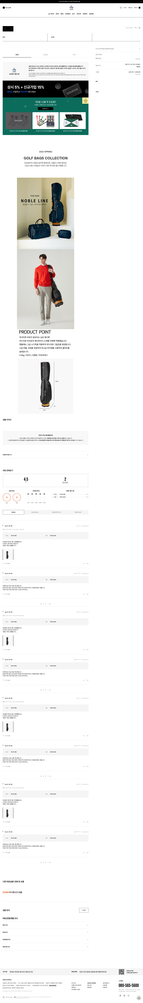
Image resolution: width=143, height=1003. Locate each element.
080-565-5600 (129, 985)
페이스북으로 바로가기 (120, 995)
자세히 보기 (137, 59)
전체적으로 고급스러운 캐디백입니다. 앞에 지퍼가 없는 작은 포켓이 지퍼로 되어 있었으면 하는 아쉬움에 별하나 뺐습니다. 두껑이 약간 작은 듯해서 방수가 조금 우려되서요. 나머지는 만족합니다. (24, 588)
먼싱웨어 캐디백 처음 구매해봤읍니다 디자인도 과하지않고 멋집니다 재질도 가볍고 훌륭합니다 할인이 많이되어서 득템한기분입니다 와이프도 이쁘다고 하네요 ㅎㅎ (12, 544)
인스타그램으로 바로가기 (124, 995)
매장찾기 (138, 66)
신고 (84, 563)
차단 (87, 563)
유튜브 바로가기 (128, 995)
